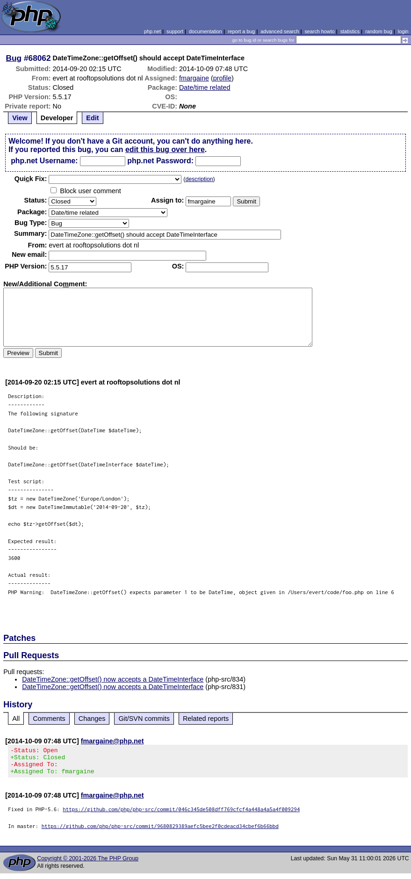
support (174, 31)
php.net (152, 31)
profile (222, 78)
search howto (319, 31)
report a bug (241, 31)
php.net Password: (160, 161)
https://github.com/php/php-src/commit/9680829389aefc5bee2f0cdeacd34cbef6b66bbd (160, 831)
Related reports (206, 718)
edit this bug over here (165, 149)
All (16, 718)
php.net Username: (44, 161)
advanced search (279, 31)
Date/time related (205, 87)
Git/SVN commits (144, 718)
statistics (350, 31)
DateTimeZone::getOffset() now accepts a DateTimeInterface (112, 679)
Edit (92, 118)
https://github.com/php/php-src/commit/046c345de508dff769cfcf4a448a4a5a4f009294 (181, 815)
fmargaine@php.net (112, 741)
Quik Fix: (30, 178)
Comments (49, 718)
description (199, 179)
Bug (14, 58)
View (20, 118)
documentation (205, 31)
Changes (92, 718)
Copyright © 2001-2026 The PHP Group (87, 864)
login (403, 31)
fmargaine (194, 78)
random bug (378, 31)
